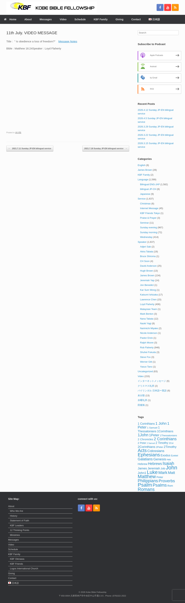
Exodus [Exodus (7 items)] (165, 455)
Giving (119, 19)
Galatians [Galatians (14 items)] (145, 459)
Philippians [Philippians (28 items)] (148, 480)
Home (10, 19)
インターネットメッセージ (152, 381)
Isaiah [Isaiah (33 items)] (168, 463)
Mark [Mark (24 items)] (162, 472)
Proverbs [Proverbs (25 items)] (167, 481)
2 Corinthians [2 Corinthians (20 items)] (165, 439)
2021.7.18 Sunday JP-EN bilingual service (105, 148)
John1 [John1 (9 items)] (142, 473)
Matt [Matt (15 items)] (171, 473)
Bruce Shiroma (148, 256)
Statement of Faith (19, 520)
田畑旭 (141, 405)
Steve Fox (145, 357)
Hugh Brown (146, 270)
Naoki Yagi (145, 323)
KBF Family (100, 19)
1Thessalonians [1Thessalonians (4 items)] (168, 435)
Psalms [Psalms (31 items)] (160, 485)
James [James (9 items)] (142, 468)
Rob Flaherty (146, 347)
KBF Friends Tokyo (150, 213)
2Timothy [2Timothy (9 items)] (170, 447)
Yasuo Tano (146, 366)
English (141, 165)
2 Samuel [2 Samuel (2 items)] (151, 443)
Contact (136, 19)
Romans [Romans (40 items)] (146, 489)
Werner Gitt (146, 361)
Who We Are (16, 511)
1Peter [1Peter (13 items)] (154, 435)
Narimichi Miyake (149, 328)
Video (63, 19)
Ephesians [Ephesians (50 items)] (149, 454)
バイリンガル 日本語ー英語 (152, 390)
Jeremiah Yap (147, 280)
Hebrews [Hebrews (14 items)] (155, 464)
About (28, 19)
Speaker (142, 242)
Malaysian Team (148, 309)
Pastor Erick (146, 338)
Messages (46, 19)
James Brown (145, 170)
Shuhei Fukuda (148, 352)
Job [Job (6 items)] (163, 468)
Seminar (144, 222)
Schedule (80, 19)
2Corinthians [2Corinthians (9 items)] (146, 447)
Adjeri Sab (145, 246)
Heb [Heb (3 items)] (169, 459)
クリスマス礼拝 (146, 386)
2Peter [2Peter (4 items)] (159, 447)
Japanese (145, 194)
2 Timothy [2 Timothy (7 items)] (162, 442)
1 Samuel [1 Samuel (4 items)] (152, 427)
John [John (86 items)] (171, 467)
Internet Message (149, 208)
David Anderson (148, 265)
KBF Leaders (17, 525)
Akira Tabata (146, 251)
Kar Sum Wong (148, 290)
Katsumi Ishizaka (149, 294)
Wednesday (146, 237)
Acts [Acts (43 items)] (142, 450)
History (13, 515)
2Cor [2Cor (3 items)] (171, 443)
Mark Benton (146, 313)
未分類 (18, 132)
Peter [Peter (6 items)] (159, 477)
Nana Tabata (146, 318)
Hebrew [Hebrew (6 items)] (142, 463)
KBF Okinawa (17, 559)
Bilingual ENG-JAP (150, 184)
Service (141, 198)
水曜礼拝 (142, 400)
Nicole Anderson (148, 333)
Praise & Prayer (148, 218)
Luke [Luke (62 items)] (152, 472)
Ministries (15, 535)
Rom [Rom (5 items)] (170, 485)
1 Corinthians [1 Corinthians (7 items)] (146, 423)
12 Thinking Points (19, 530)
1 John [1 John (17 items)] (161, 423)
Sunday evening (148, 227)
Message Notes (67, 41)
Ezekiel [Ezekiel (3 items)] (174, 455)
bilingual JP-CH (148, 189)
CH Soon (145, 261)
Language (143, 179)
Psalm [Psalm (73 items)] (145, 485)
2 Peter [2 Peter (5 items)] (142, 443)
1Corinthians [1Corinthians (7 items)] (165, 431)
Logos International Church (24, 568)
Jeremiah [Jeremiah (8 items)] (154, 468)
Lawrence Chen (148, 299)
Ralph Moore (146, 342)
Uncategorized (145, 371)
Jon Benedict (147, 285)
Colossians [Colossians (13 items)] (155, 451)
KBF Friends (16, 563)
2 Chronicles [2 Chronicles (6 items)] (145, 439)
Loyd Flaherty (147, 304)
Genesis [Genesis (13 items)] (159, 459)
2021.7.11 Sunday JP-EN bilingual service (29, 148)
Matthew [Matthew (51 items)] (147, 476)
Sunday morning (148, 232)
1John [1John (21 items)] (143, 435)
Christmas (145, 203)
